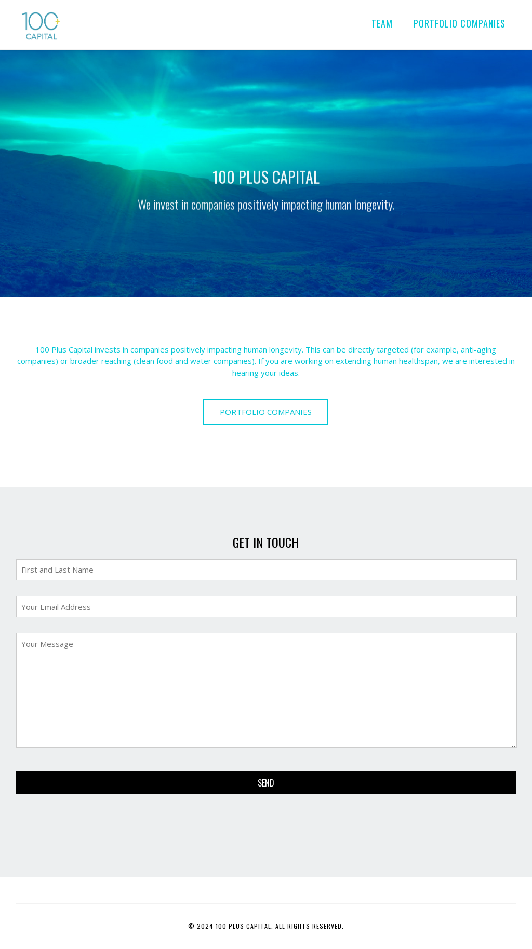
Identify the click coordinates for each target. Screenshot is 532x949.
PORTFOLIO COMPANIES (460, 23)
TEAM (382, 23)
